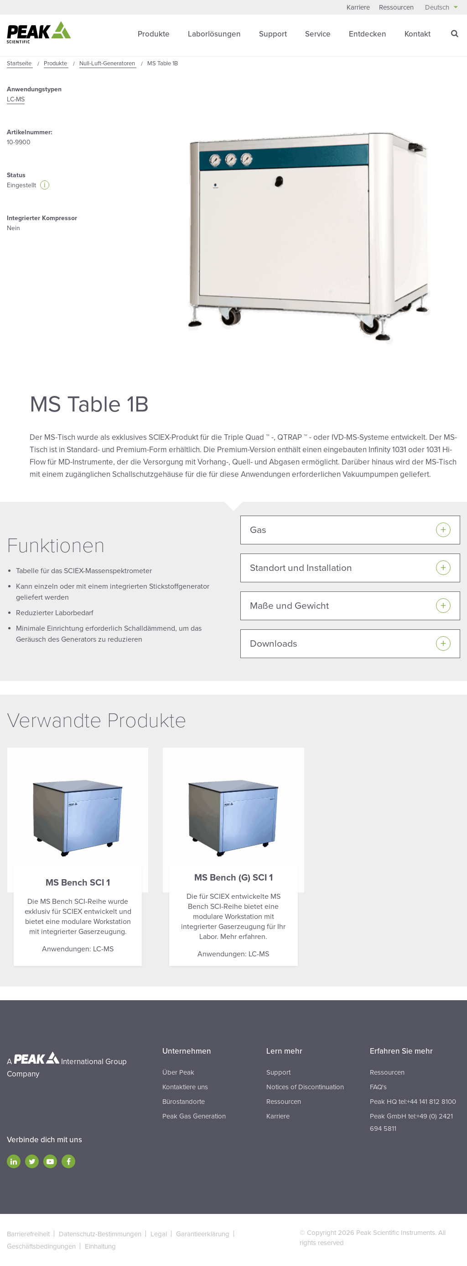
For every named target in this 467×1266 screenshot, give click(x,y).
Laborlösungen (214, 34)
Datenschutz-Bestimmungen (100, 1234)
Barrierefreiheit (28, 1234)
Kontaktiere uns (185, 1087)
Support (273, 34)
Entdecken (367, 34)
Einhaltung (100, 1246)
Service (318, 34)
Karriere (358, 7)
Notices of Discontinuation (305, 1087)
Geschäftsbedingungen (41, 1246)
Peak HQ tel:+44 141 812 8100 (413, 1101)
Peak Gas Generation (194, 1116)
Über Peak (178, 1072)
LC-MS (16, 99)
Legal (158, 1234)
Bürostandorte (183, 1101)
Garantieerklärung (202, 1234)
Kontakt (418, 34)
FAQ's (378, 1087)
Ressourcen (396, 7)
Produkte (154, 34)
